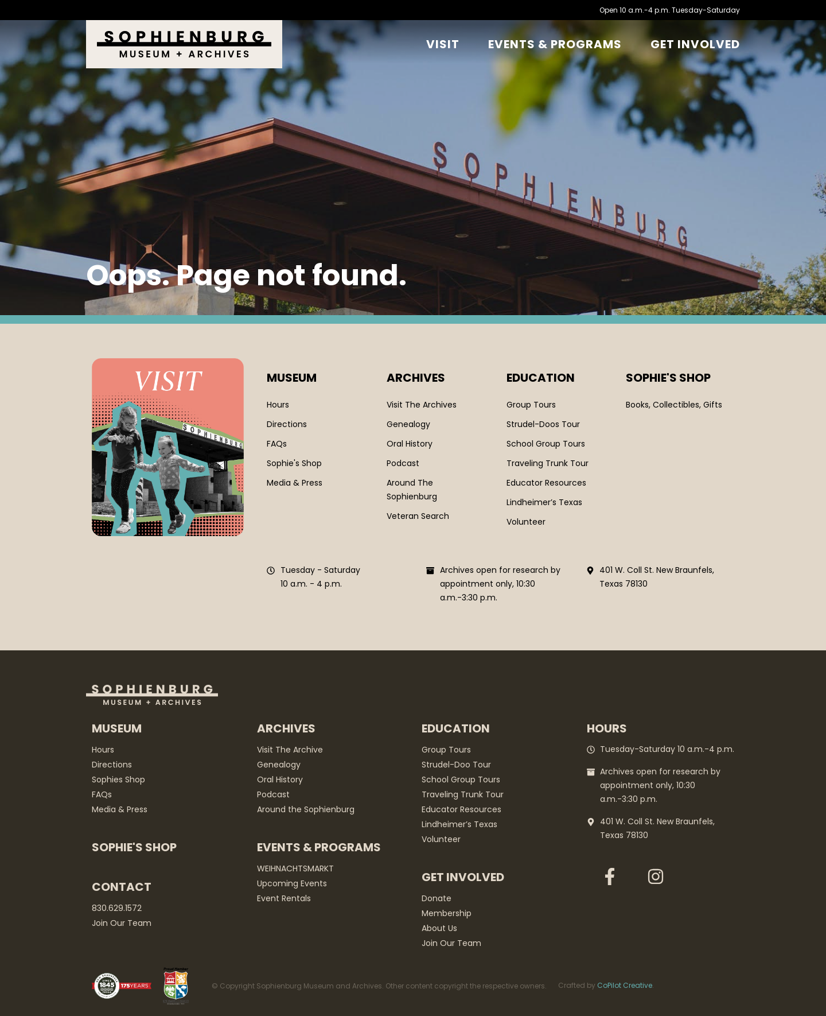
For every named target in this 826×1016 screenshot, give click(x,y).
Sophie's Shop (134, 847)
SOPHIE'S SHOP (668, 378)
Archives (416, 378)
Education (540, 378)
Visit (442, 44)
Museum (292, 378)
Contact (121, 887)
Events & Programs (555, 44)
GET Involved (695, 44)
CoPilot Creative (624, 985)
